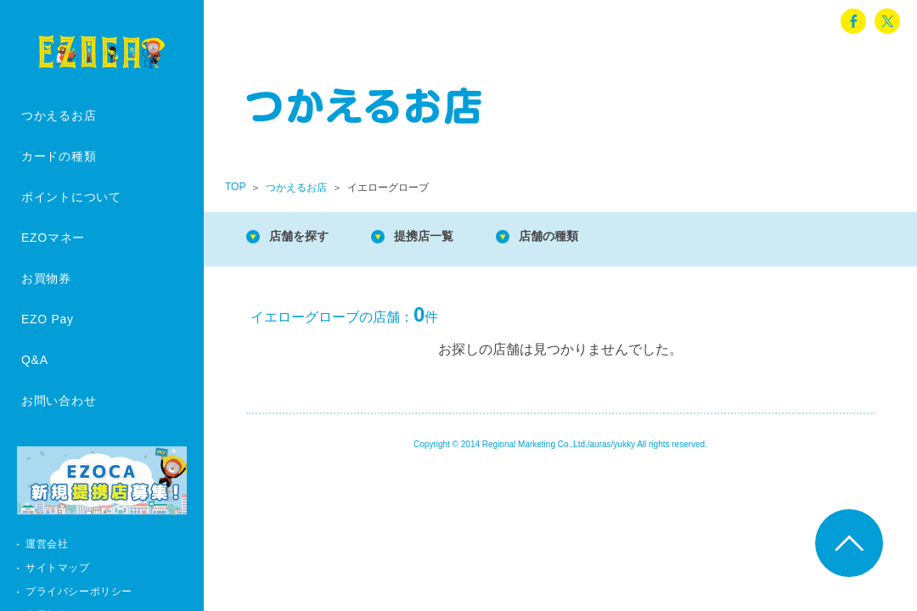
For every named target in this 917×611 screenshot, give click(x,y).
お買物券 (46, 278)
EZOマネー (53, 237)
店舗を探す (306, 237)
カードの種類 (58, 156)
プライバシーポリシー (78, 591)
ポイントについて (71, 197)
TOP (235, 187)
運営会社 (46, 544)
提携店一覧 (441, 237)
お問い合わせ (58, 400)
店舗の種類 (577, 237)
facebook (853, 21)
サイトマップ (57, 568)
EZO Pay (47, 319)
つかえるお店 (58, 115)
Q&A (34, 360)
